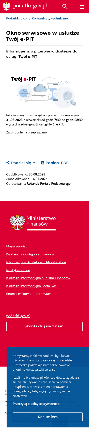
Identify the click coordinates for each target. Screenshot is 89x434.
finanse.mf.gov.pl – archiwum (28, 294)
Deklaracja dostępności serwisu (30, 254)
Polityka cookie (18, 270)
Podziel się (19, 163)
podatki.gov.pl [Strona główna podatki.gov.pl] (18, 316)
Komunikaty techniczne (50, 18)
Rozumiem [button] (48, 417)
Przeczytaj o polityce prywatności (36, 404)
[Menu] (81, 7)
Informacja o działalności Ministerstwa (36, 262)
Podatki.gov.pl (17, 18)
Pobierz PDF (54, 163)
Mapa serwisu (17, 246)
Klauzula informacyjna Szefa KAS (31, 286)
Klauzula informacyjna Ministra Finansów (38, 278)
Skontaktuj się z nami (44, 326)
